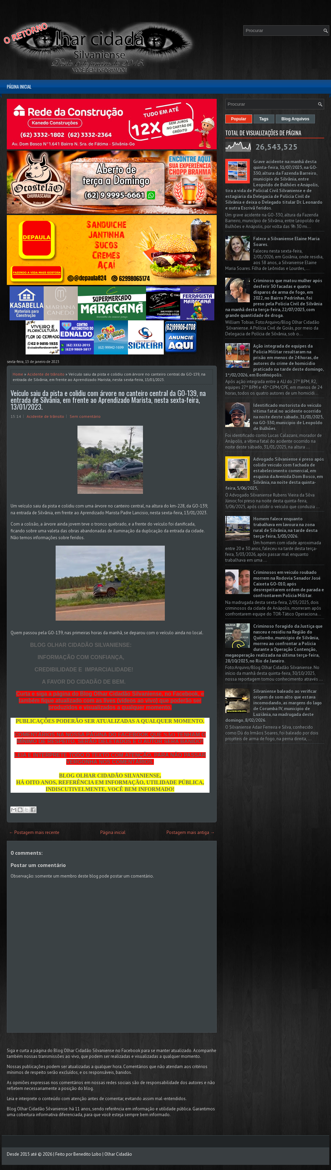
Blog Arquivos (296, 119)
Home (18, 374)
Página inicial (19, 86)
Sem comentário (85, 416)
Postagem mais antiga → (191, 832)
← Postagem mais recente (34, 832)
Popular (238, 119)
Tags (264, 119)
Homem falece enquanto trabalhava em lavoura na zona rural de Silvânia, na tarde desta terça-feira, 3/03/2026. (285, 527)
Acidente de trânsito (45, 374)
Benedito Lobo (87, 1154)
